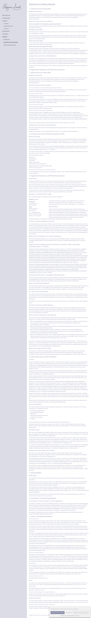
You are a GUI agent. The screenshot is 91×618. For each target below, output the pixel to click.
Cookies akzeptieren (57, 612)
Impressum (77, 615)
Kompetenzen (6, 18)
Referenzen (5, 31)
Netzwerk (5, 34)
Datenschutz (45, 616)
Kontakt (4, 36)
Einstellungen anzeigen (81, 612)
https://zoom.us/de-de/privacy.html (37, 589)
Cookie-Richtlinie (63, 615)
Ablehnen (69, 612)
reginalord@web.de (37, 215)
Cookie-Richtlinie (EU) (9, 45)
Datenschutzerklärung (71, 615)
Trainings (6, 23)
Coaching (6, 28)
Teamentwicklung (8, 26)
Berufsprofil (6, 15)
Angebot (4, 21)
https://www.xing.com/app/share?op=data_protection (42, 495)
